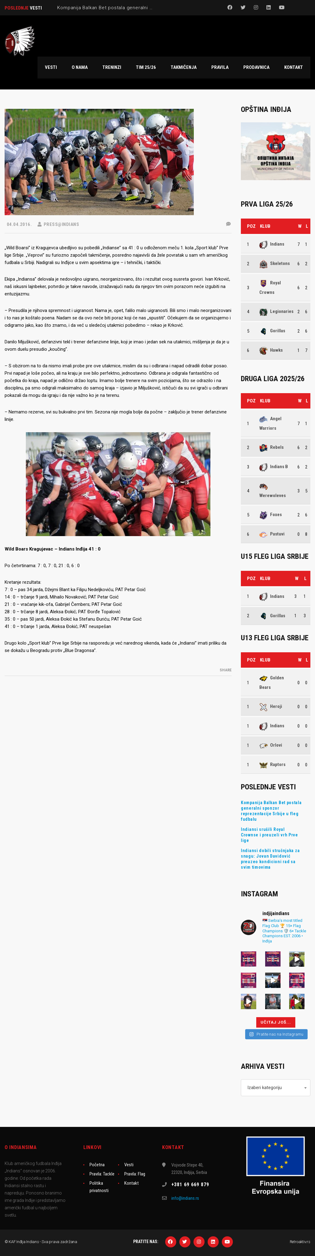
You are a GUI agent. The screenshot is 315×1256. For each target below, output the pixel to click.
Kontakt (131, 1183)
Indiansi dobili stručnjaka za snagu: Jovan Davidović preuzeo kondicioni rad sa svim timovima (270, 859)
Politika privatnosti (99, 1186)
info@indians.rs (185, 1198)
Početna (97, 1164)
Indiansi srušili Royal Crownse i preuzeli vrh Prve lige (269, 835)
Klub (265, 226)
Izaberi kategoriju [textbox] (264, 1087)
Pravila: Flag (134, 1174)
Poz (251, 226)
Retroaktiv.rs (300, 1241)
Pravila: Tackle (102, 1174)
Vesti (129, 1164)
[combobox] (275, 1087)
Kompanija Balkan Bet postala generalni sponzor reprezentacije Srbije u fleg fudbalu (271, 811)
